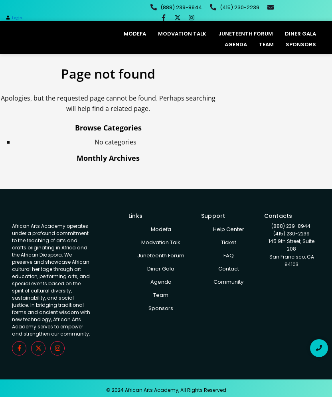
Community (228, 282)
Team (266, 44)
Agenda (236, 44)
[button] (14, 18)
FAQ (228, 255)
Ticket (228, 242)
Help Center (228, 229)
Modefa (135, 34)
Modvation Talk (182, 34)
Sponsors (301, 44)
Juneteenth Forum (245, 34)
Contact (228, 269)
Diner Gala (300, 34)
